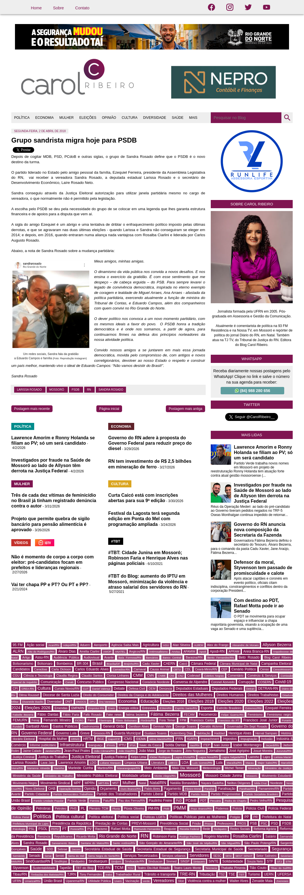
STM (288, 861)
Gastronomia (90, 726)
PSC (264, 823)
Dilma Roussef (29, 695)
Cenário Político (243, 669)
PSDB (76, 389)
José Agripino (239, 751)
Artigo (26, 657)
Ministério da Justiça (278, 768)
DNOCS (81, 701)
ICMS (128, 739)
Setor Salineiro (266, 855)
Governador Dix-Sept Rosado (247, 726)
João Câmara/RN (104, 750)
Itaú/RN (194, 745)
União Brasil (53, 881)
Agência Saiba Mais (125, 645)
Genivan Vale (162, 726)
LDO (93, 762)
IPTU (122, 745)
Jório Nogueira (195, 750)
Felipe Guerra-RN (232, 714)
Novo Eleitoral (35, 788)
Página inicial (109, 409)
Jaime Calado (32, 750)
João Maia (146, 751)
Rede (206, 829)
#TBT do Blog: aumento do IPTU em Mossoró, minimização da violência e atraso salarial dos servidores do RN (148, 581)
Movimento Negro (25, 783)
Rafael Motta (120, 829)
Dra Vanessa (107, 701)
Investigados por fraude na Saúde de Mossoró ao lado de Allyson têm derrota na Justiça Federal (50, 465)
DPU (92, 701)
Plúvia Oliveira (134, 808)
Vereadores (163, 880)
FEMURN (20, 720)
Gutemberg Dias (181, 733)
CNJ (180, 675)
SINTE (213, 861)
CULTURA (130, 118)
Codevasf (193, 675)
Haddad (219, 733)
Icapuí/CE (114, 739)
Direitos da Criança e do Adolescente (143, 695)
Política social (128, 817)
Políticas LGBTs (154, 817)
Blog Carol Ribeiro (277, 657)
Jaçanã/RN (272, 745)
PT (64, 829)
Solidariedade (232, 861)
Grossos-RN (102, 733)
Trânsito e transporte (160, 874)
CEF (224, 669)
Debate (119, 688)
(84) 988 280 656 (252, 390)
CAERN (169, 664)
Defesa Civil (137, 688)
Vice (181, 881)
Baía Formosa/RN (129, 657)
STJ (279, 861)
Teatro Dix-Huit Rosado (153, 868)
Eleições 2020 (231, 701)
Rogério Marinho (216, 836)
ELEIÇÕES (87, 118)
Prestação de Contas (111, 823)
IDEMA (141, 739)
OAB (51, 789)
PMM (179, 808)
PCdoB (191, 801)
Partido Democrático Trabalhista (73, 794)
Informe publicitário (43, 745)
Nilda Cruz (260, 783)
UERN (268, 874)
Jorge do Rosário (169, 750)
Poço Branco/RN (201, 808)
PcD (179, 800)
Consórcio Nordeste (156, 682)
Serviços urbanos (173, 855)
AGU (166, 645)
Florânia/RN (148, 720)
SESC (217, 855)
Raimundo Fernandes (147, 829)
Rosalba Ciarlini (247, 836)
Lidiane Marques (110, 762)
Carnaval (140, 669)
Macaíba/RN (234, 762)
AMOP (107, 651)
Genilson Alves (139, 726)
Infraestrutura (72, 745)
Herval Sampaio (266, 733)
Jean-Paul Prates (77, 751)
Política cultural (70, 816)
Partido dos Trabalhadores (117, 794)
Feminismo (255, 714)
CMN (150, 675)
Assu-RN (42, 657)
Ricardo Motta (85, 836)
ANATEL (120, 651)
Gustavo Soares (156, 733)
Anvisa (175, 651)
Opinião (90, 789)
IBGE (100, 739)
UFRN (17, 881)
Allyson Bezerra (276, 644)
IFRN (179, 739)
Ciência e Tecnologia (37, 675)
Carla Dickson (61, 669)
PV (89, 829)
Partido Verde (77, 800)
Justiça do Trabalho (53, 757)
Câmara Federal (203, 664)
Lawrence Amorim (72, 763)
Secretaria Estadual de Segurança (163, 849)
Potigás (235, 817)
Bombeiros (65, 664)
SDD (50, 849)
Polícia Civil (255, 808)
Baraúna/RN (194, 657)
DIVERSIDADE (154, 118)
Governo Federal (36, 733)
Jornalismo (217, 751)
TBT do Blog (85, 868)
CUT (86, 688)
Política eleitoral (101, 817)
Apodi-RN (217, 651)
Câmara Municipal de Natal (238, 663)
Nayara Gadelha (212, 783)
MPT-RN (103, 783)
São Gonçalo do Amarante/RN (160, 843)
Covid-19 (283, 681)
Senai (48, 855)
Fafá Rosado (93, 714)
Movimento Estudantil (276, 775)
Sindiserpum (97, 861)
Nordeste (276, 783)
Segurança (281, 849)
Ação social (35, 645)
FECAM (189, 714)
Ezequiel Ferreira (278, 708)
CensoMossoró (282, 669)
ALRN (18, 651)
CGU (16, 675)
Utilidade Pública (99, 881)
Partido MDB (177, 794)
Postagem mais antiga (185, 409)
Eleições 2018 (201, 701)
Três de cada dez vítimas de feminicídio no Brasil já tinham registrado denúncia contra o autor (53, 500)
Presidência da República (71, 823)
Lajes (266, 757)
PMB (166, 808)
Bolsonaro (45, 664)
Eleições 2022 (260, 701)
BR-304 (82, 664)
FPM (183, 720)
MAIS (193, 118)
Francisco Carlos (202, 720)
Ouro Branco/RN (131, 788)
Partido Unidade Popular (49, 800)
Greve (85, 733)
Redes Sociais (240, 829)
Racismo (101, 829)
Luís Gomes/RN (202, 762)
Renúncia (44, 836)
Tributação (207, 874)
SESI (228, 855)
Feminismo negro (279, 714)
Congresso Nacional (123, 682)
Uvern (118, 881)
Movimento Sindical (55, 783)
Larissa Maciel (282, 757)
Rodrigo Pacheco (190, 836)
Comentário (236, 675)
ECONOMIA (44, 118)
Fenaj (35, 720)
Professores (225, 823)
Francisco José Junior (260, 720)
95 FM (18, 645)
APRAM (234, 651)
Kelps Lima (138, 757)
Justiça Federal (115, 757)
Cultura (44, 688)
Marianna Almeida (38, 768)
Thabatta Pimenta (233, 868)
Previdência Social (174, 823)
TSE (232, 874)
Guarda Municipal (127, 733)
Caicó (183, 663)
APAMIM (189, 651)
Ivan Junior (221, 745)
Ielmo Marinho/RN (160, 739)
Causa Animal (159, 669)
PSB (253, 823)
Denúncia (165, 688)
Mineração (254, 768)
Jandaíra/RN (52, 750)
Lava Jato (47, 762)
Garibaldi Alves (37, 726)
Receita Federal (189, 829)
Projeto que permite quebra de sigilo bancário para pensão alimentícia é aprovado (50, 524)
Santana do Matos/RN (95, 843)
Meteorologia (211, 768)
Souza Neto (255, 861)
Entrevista (149, 708)
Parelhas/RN (247, 788)
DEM (152, 688)
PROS (241, 823)
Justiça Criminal (23, 757)
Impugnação (248, 739)
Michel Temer (234, 768)
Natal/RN (158, 782)
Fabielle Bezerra (23, 714)
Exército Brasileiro (229, 708)
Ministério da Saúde (27, 775)
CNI (172, 675)
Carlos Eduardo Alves (92, 669)
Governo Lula (66, 733)
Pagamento (172, 789)
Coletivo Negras (213, 675)
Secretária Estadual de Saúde (108, 849)
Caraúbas (40, 669)
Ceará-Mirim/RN (206, 669)
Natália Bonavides (183, 783)
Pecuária (215, 800)
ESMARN (165, 708)
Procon (209, 823)
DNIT (68, 701)
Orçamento (108, 789)
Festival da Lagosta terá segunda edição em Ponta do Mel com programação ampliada (144, 518)
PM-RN (153, 808)
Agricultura (151, 645)
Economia (127, 701)
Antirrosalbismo (158, 651)
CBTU (177, 669)
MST (115, 783)
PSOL (42, 829)
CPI (15, 688)
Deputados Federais (227, 688)
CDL (188, 669)
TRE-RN (187, 874)
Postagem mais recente (32, 409)
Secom (76, 849)
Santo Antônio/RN (124, 843)
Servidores (199, 855)
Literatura (157, 762)
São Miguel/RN (230, 843)
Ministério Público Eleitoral (97, 776)
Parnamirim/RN (269, 788)
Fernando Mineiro (57, 720)
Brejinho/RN (131, 663)
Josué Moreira (263, 750)
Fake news (114, 714)
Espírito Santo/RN (186, 708)
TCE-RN (103, 868)
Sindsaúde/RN (135, 861)
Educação (150, 701)
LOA (185, 763)
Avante (109, 657)
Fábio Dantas (48, 715)
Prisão (196, 823)
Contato (82, 8)
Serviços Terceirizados (140, 856)
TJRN (71, 874)
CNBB (162, 675)
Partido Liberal (152, 794)
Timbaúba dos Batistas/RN (47, 874)
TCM (119, 867)
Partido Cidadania (37, 794)
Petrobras (43, 808)
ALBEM (198, 645)
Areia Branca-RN (256, 651)
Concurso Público (90, 682)
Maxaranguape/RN (128, 768)
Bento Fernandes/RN (220, 657)
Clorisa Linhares (118, 675)
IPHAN (111, 745)
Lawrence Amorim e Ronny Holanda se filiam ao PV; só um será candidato (263, 452)
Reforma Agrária (265, 829)
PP (246, 817)
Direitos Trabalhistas (262, 695)
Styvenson (21, 868)
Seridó (59, 855)
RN (89, 389)
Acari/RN (53, 645)
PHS (73, 808)
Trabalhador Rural (128, 874)
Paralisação (227, 789)
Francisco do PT (228, 720)
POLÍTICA (22, 118)
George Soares (185, 726)
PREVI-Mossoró (144, 823)
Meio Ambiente (156, 768)
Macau (250, 762)
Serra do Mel (76, 855)
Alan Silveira (181, 645)
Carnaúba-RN (121, 669)
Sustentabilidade (44, 868)
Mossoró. (251, 775)
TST (241, 874)
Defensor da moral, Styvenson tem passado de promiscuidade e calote (263, 567)
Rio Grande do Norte (117, 836)
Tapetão (65, 868)
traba (109, 874)
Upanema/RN (75, 881)
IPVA (133, 745)
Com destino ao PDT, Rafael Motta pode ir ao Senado (259, 606)
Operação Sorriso (70, 788)
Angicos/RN (137, 651)
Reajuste (170, 829)
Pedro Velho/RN (261, 800)
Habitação (203, 733)
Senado (34, 856)
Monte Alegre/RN (165, 775)
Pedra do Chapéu (235, 800)
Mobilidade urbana (136, 776)
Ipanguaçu (95, 745)
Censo (264, 669)
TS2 (222, 874)
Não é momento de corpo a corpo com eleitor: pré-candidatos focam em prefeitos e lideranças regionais (52, 562)
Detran (250, 688)
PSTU (54, 829)
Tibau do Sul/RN (281, 868)
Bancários (152, 657)
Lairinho (253, 757)
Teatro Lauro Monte (187, 868)
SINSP (184, 861)
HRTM (88, 739)
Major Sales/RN (267, 762)
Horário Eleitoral (24, 739)
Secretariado (257, 849)
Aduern (85, 645)
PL (83, 808)
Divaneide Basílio (33, 701)
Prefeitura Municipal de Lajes (31, 823)
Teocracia (211, 868)
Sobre (58, 8)
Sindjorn (116, 861)
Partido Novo (199, 794)
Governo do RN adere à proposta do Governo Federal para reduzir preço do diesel (150, 443)
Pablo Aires (152, 788)
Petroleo (60, 808)
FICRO (79, 720)
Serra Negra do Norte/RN (104, 855)
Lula (219, 763)
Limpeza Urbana (136, 762)
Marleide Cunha (80, 768)
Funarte (286, 720)
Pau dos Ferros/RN (131, 800)
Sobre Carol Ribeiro (252, 204)
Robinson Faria (164, 836)
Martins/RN (105, 768)
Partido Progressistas (225, 794)
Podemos (222, 808)
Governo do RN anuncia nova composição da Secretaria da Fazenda (259, 529)
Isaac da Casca (150, 745)
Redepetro (220, 829)
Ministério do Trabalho (59, 775)
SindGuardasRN (37, 861)
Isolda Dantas (175, 745)
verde (146, 881)
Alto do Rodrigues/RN (41, 651)
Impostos (230, 739)
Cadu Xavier (150, 663)
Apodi (202, 651)
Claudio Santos (92, 675)
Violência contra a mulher (207, 881)
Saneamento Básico (64, 843)
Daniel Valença (101, 688)
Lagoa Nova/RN (208, 757)
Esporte (206, 708)
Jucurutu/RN (283, 750)
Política (42, 816)
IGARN (192, 739)
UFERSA (284, 874)
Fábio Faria (71, 714)
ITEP (206, 745)
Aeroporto (100, 645)
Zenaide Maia (262, 881)
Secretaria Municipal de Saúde (219, 849)
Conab (69, 682)
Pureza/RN (77, 829)
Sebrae (63, 849)
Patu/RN (109, 800)
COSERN (264, 682)
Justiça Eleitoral (85, 756)
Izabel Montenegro (247, 745)
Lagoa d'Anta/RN (184, 757)
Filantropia (105, 720)
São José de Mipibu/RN (201, 843)
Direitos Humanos (230, 695)
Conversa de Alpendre (190, 682)
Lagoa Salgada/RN (233, 757)
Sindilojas (60, 861)
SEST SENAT (243, 855)
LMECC (173, 762)
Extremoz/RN (253, 708)
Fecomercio (208, 715)
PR (255, 817)
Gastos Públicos (65, 726)
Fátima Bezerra (165, 714)
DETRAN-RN (268, 688)
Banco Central (172, 657)
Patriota (94, 800)
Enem (111, 708)
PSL (31, 829)
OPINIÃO (109, 118)
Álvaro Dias (67, 651)
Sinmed (171, 861)
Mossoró (57, 389)
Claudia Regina (66, 675)
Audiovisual (91, 657)
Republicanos (63, 836)
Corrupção (246, 682)
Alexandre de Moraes (245, 645)
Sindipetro (78, 861)
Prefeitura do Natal (276, 817)
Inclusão (266, 739)
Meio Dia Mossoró (185, 768)
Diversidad (54, 701)
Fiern (91, 720)
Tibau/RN (20, 874)
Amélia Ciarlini (89, 651)
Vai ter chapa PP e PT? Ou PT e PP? (49, 584)
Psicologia (19, 829)
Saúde (36, 849)
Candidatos (21, 669)
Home (36, 8)
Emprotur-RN (96, 708)
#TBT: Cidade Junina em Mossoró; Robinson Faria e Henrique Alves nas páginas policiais (148, 558)
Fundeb (17, 726)
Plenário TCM (98, 808)
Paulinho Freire (160, 801)
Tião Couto (257, 868)
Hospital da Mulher (53, 739)
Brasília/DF (113, 663)
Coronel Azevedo (222, 682)
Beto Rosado (249, 657)
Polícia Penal (21, 817)
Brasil (97, 663)
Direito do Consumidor (98, 695)
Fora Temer (167, 720)
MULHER (66, 118)
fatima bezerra (136, 714)
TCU (130, 868)
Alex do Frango (217, 645)
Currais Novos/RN (67, 688)
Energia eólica (128, 708)
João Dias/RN (126, 750)
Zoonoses (282, 881)
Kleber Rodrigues (160, 757)
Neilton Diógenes (238, 783)
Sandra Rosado (111, 389)
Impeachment (210, 739)
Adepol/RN (69, 645)
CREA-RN (27, 688)
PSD (274, 823)
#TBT (115, 541)
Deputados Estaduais (192, 688)
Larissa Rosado (30, 389)
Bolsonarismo (23, 664)
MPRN (89, 783)
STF (270, 861)
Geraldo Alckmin (211, 726)
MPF (77, 783)
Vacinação (132, 881)
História (286, 733)
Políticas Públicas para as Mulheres (197, 817)
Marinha (59, 768)
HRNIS (75, 739)
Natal (142, 783)
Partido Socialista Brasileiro (261, 794)
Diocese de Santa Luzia (61, 695)
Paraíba (209, 788)
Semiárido (19, 855)
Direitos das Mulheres (192, 694)
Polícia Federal (279, 808)
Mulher (128, 782)
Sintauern (199, 861)
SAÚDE (177, 118)
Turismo (254, 874)
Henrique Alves (240, 733)
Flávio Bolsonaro (126, 720)
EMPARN (77, 708)
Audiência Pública (66, 657)
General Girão (113, 726)
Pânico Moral (193, 788)
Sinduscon (155, 861)
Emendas (61, 708)
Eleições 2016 (173, 701)
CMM (138, 675)
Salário (270, 836)
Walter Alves (238, 881)
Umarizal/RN (32, 881)
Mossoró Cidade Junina (223, 776)
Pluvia (116, 808)
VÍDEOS (21, 543)
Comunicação (51, 682)
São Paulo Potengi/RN (260, 843)
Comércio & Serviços (262, 675)
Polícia (237, 808)
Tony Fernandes (91, 874)
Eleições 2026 (37, 707)
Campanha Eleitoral (276, 664)
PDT (203, 800)
